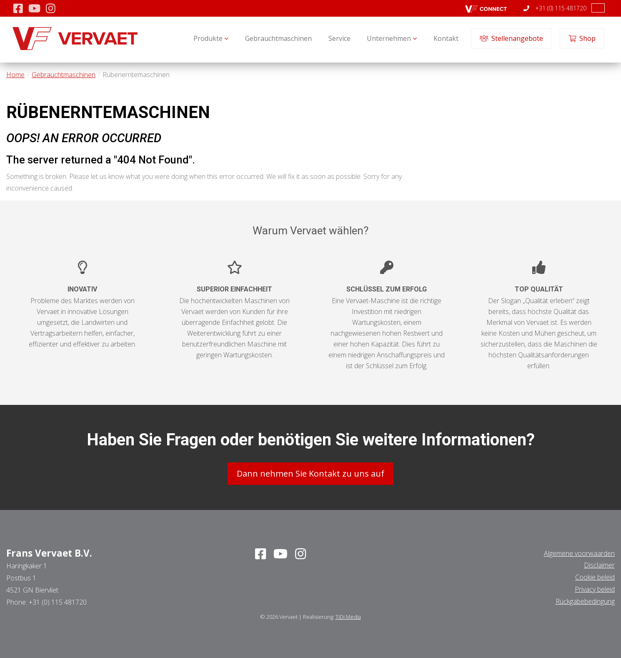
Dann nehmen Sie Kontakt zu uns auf (310, 473)
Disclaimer (599, 565)
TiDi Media (348, 616)
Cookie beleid (595, 577)
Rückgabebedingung (585, 601)
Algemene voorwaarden (579, 553)
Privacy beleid (595, 589)
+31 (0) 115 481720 (554, 8)
